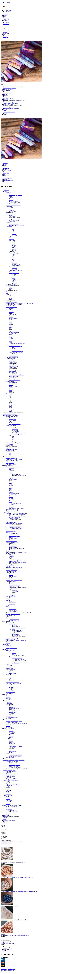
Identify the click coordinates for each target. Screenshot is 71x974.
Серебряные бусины (13, 378)
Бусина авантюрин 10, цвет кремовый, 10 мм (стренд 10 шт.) (15, 935)
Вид (10, 426)
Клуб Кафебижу (7, 11)
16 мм (13, 261)
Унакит (10, 336)
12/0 (13, 437)
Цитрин (10, 334)
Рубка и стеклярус (10, 450)
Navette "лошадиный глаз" (18, 655)
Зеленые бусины (13, 364)
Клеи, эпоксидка (7, 107)
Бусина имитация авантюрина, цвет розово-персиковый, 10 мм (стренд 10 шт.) (19, 891)
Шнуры (8, 738)
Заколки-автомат (13, 576)
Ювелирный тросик (10, 596)
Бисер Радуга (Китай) (11, 425)
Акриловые (8, 192)
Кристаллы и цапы (10, 650)
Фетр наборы (12, 629)
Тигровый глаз (12, 333)
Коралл (10, 323)
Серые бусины (12, 371)
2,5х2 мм (14, 274)
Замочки (11, 537)
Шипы (7, 605)
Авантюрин (11, 308)
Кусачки (8, 726)
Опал (10, 328)
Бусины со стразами (11, 284)
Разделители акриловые (14, 527)
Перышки (8, 772)
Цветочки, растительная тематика (14, 459)
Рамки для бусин (13, 607)
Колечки (8, 787)
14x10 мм (14, 250)
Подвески (5, 95)
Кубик (10, 237)
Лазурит (11, 324)
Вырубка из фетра (10, 639)
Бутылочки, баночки (11, 771)
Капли (10, 390)
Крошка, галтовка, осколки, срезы (17, 343)
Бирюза (10, 473)
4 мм (13, 229)
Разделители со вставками (15, 524)
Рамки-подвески (13, 611)
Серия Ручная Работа (14, 224)
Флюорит (11, 337)
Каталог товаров (7, 946)
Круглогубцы (9, 724)
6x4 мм (13, 244)
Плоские (8, 697)
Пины (7, 786)
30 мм (10, 411)
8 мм (13, 231)
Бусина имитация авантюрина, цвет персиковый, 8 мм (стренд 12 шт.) (17, 877)
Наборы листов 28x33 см (17, 630)
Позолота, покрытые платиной (13, 205)
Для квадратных (15, 663)
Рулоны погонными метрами (18, 627)
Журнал (5, 32)
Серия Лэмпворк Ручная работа (10, 456)
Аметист (11, 313)
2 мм (10, 395)
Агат (10, 309)
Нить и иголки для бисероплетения (14, 442)
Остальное (5, 20)
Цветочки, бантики (10, 776)
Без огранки (14, 235)
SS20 (10, 678)
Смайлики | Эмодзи (13, 203)
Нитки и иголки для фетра (12, 638)
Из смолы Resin (9, 718)
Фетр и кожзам (6, 90)
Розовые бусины (13, 373)
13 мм (10, 405)
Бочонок (11, 385)
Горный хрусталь (13, 318)
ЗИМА (4, 110)
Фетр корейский (10, 622)
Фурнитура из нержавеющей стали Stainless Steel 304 (18, 612)
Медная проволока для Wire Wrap (17, 514)
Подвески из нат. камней (12, 510)
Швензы (11, 583)
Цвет (20, 841)
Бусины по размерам (11, 393)
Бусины (5, 15)
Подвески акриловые (11, 810)
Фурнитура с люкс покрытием (13, 614)
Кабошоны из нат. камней (12, 509)
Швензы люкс (15, 590)
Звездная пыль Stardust (14, 217)
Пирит (10, 329)
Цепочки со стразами (14, 619)
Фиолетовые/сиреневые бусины (16, 375)
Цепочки (8, 600)
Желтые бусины (12, 363)
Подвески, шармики (11, 522)
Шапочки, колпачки (13, 538)
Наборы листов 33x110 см (18, 631)
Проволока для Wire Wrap (12, 761)
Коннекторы (9, 520)
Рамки (7, 606)
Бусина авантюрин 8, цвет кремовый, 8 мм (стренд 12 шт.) (14, 919)
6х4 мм (13, 276)
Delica (10, 417)
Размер (10, 435)
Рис (10, 208)
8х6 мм (13, 278)
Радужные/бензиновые (14, 380)
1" (12, 440)
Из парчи (11, 737)
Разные (10, 558)
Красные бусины (13, 362)
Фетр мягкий (12, 632)
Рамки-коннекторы (13, 610)
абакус (3, 832)
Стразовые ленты (10, 617)
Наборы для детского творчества (11, 108)
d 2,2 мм (11, 685)
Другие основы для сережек (12, 783)
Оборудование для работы (12, 722)
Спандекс (8, 599)
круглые (4, 833)
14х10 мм (14, 281)
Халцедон (11, 338)
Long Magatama (12, 419)
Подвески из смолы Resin (12, 811)
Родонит (11, 330)
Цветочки (11, 198)
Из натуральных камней (11, 307)
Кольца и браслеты (13, 356)
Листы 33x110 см (16, 635)
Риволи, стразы (7, 93)
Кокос (10, 288)
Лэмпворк (5, 17)
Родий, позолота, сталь (14, 588)
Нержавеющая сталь (14, 563)
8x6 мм (13, 246)
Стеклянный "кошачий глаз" (15, 270)
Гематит (11, 317)
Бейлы (7, 551)
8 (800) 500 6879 (4, 942)
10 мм (13, 258)
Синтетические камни (14, 332)
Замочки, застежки (10, 553)
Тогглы (10, 557)
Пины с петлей (12, 546)
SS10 (10, 677)
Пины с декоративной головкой (16, 548)
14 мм (13, 260)
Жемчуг (11, 481)
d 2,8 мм (11, 687)
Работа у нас (6, 24)
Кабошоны (5, 91)
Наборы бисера (9, 444)
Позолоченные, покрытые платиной (17, 562)
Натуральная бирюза (16, 474)
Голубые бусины (13, 368)
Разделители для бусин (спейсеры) (14, 523)
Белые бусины (12, 359)
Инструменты (6, 96)
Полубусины (9, 291)
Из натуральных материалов (12, 285)
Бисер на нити (9, 445)
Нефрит (11, 327)
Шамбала (8, 294)
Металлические (9, 213)
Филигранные (12, 216)
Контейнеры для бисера (11, 446)
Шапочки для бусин (10, 531)
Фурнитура (6, 19)
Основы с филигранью (14, 536)
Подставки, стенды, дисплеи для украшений (16, 723)
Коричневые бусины (13, 370)
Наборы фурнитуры (10, 615)
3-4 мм (13, 242)
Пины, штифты (9, 543)
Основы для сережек (11, 581)
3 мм (10, 396)
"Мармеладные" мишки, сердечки (14, 304)
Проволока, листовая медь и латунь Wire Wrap (14, 100)
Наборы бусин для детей (12, 357)
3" (12, 441)
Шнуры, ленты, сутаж (8, 98)
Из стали (14, 592)
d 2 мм (10, 684)
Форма (17, 841)
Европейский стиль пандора (15, 346)
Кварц (10, 322)
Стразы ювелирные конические (13, 683)
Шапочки (8, 794)
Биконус (11, 227)
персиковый (5, 837)
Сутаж (7, 753)
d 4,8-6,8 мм (12, 690)
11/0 (13, 436)
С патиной (11, 713)
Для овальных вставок (17, 658)
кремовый (4, 836)
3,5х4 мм (14, 275)
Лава (10, 289)
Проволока (8, 597)
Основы (13, 348)
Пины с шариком (13, 547)
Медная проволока (13, 763)
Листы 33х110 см (16, 626)
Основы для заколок (11, 572)
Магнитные (11, 556)
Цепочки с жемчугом (14, 620)
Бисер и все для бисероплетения (11, 415)
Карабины (11, 565)
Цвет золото (12, 709)
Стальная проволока (13, 518)
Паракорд (11, 752)
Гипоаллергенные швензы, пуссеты (17, 587)
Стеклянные (9, 226)
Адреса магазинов (7, 948)
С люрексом (12, 732)
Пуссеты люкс (15, 591)
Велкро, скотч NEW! (11, 778)
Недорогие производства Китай (16, 225)
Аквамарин (11, 310)
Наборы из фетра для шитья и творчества (16, 640)
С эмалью (11, 714)
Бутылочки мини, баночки (9, 88)
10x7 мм (14, 247)
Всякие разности (10, 775)
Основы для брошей (11, 571)
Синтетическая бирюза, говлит (19, 475)
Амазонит (11, 312)
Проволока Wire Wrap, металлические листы (16, 513)
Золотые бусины (13, 372)
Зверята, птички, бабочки (12, 460)
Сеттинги (11, 539)
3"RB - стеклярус (16, 431)
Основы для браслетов (11, 570)
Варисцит (11, 315)
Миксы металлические (11, 541)
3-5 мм (13, 254)
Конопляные (12, 747)
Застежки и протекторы (17, 351)
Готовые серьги (12, 595)
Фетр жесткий (12, 624)
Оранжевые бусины (13, 366)
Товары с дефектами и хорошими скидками (13, 86)
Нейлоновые (12, 743)
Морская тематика (10, 461)
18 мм (10, 409)
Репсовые (11, 736)
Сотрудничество (7, 35)
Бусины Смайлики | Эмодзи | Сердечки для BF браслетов (19, 303)
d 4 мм (10, 689)
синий (3, 839)
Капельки (11, 197)
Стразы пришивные (10, 669)
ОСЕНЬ (5, 109)
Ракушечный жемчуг (16, 265)
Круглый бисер (9, 448)
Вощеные (11, 739)
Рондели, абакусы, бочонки (15, 195)
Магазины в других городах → (8, 943)
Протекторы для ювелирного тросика (15, 568)
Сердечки (11, 200)
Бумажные (11, 748)
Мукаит (10, 325)
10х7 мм (14, 279)
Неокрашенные (12, 211)
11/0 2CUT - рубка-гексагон (18, 432)
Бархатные (11, 733)
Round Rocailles (12, 420)
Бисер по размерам (10, 451)
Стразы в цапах (9, 668)
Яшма (10, 341)
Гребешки (11, 573)
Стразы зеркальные (10, 692)
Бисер (4, 16)
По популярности (5, 841)
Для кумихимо (12, 751)
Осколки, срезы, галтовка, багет (16, 508)
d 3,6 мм (11, 688)
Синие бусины (12, 367)
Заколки (11, 575)
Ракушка (11, 286)
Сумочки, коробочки (11, 773)
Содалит (11, 507)
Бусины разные (12, 377)
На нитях (8, 699)
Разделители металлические (15, 526)
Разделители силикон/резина (15, 528)
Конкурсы (5, 37)
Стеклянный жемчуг (14, 252)
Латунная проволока (13, 762)
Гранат (10, 319)
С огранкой (14, 268)
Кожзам (8, 643)
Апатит (10, 320)
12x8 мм (14, 249)
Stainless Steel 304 (10, 305)
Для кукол (8, 777)
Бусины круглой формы (11, 458)
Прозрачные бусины (13, 376)
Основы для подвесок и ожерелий (14, 580)
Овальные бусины (13, 382)
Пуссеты (11, 582)
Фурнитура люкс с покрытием (10, 103)
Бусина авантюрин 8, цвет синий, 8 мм (10, 905)
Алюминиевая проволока (15, 519)
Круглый (14, 427)
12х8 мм (14, 280)
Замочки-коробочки (13, 561)
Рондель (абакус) (13, 240)
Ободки (10, 577)
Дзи (7, 293)
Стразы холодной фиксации (12, 682)
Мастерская (6, 33)
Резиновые (11, 744)
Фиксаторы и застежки (14, 585)
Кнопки (13, 353)
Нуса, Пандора (9, 344)
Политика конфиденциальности (8, 967)
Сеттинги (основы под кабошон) (13, 529)
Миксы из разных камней (15, 503)
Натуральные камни (8, 89)
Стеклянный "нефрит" (14, 266)
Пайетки (5, 94)
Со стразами (12, 221)
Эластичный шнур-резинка (15, 746)
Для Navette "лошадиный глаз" (19, 660)
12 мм (13, 259)
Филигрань (8, 532)
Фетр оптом (9, 641)
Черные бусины (12, 361)
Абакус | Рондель (13, 386)
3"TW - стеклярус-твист (17, 434)
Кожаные (11, 741)
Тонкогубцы (9, 727)
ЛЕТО (4, 114)
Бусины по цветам (10, 358)
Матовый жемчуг (16, 264)
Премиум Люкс (12, 673)
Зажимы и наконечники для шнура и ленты (16, 552)
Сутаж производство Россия (15, 755)
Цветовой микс (12, 712)
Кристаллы (14, 283)
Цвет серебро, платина (14, 708)
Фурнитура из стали (8, 104)
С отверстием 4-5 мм (14, 220)
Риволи (7, 664)
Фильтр (2, 846)
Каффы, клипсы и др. (14, 586)
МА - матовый (15, 430)
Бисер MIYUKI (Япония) (12, 416)
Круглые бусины (13, 383)
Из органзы (11, 734)
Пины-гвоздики (12, 544)
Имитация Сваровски (14, 273)
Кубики (10, 388)
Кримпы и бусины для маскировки (14, 567)
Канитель (5, 99)
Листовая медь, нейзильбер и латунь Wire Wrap (17, 768)
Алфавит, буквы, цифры (14, 202)
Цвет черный (12, 711)
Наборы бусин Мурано (11, 464)
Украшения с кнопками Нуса (15, 352)
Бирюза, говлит (12, 314)
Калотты (8, 566)
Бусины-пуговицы (10, 300)
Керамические (9, 212)
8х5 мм (4, 829)
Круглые (11, 193)
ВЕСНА (5, 113)
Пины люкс (11, 549)
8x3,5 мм (14, 245)
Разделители (9, 809)
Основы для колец (10, 578)
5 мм (10, 398)
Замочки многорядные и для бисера (17, 560)
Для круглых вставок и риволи (19, 661)
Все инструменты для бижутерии (14, 721)
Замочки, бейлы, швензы (12, 806)
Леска (7, 616)
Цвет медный (12, 707)
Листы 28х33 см (15, 625)
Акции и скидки (7, 30)
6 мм (13, 230)
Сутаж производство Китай (15, 756)
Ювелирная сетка (10, 757)
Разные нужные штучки (9, 101)
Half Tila (11, 422)
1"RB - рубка (15, 429)
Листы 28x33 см (15, 634)
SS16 (10, 675)
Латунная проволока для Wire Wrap (17, 515)
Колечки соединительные (12, 542)
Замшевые (11, 742)
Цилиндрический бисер (11, 449)
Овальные (11, 239)
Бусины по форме (10, 381)
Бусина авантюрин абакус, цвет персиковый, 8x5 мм (13, 862)
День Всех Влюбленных (9, 112)
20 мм (10, 410)
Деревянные (9, 206)
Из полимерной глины (11, 290)
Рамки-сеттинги (12, 609)
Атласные (11, 731)
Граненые (14, 234)
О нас (4, 34)
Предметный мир (10, 463)
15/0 (13, 439)
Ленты (7, 729)
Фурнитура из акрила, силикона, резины (12, 105)
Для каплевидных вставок (18, 659)
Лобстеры (11, 554)
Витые (10, 750)
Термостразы (9, 674)
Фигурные (11, 196)
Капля (10, 236)
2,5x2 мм (14, 241)
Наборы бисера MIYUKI (14, 424)
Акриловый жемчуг (13, 201)
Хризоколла (11, 339)
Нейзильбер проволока (14, 517)
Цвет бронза (12, 705)
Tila (10, 421)
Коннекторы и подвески (14, 533)
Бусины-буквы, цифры (11, 302)
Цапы (10, 656)
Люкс (10, 679)
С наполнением (12, 271)
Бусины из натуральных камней (13, 466)
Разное (10, 342)
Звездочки (11, 392)
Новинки (5, 14)
